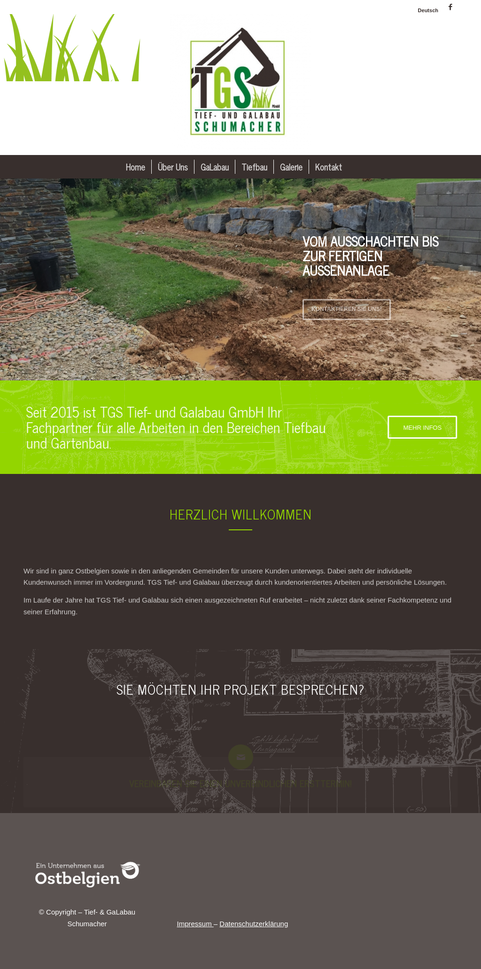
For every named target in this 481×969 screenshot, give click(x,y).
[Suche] (354, 166)
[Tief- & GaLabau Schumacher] (240, 84)
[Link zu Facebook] (450, 7)
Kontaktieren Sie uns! (346, 306)
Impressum (195, 924)
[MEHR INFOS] (428, 427)
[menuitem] (425, 10)
